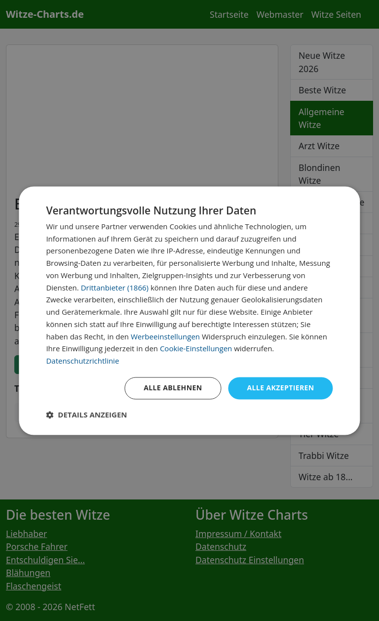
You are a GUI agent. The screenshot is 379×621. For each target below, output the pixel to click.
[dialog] (189, 310)
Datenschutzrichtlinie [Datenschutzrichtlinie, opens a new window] (82, 361)
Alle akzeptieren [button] (280, 387)
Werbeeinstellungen (165, 336)
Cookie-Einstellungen (196, 349)
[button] (86, 414)
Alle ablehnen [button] (173, 387)
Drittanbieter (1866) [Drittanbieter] (115, 287)
